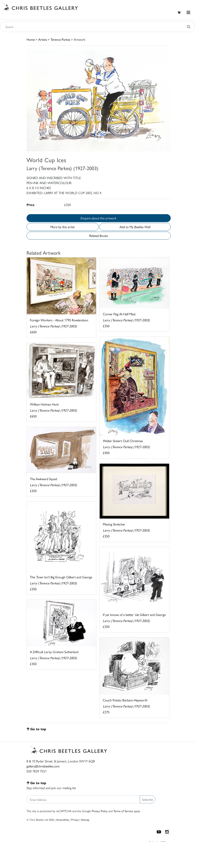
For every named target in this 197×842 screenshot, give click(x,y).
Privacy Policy (100, 811)
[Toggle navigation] (188, 12)
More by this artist (62, 226)
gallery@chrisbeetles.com (43, 766)
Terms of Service (123, 811)
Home (31, 39)
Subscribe (147, 799)
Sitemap (85, 820)
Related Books (98, 235)
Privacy (75, 820)
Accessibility (62, 820)
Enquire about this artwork (98, 218)
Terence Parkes (60, 39)
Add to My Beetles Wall (134, 226)
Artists (42, 39)
